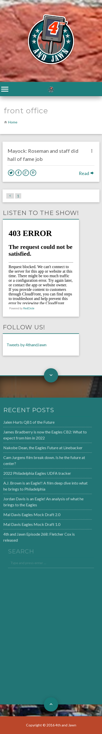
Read (86, 173)
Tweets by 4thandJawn (26, 344)
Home (12, 122)
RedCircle (28, 308)
